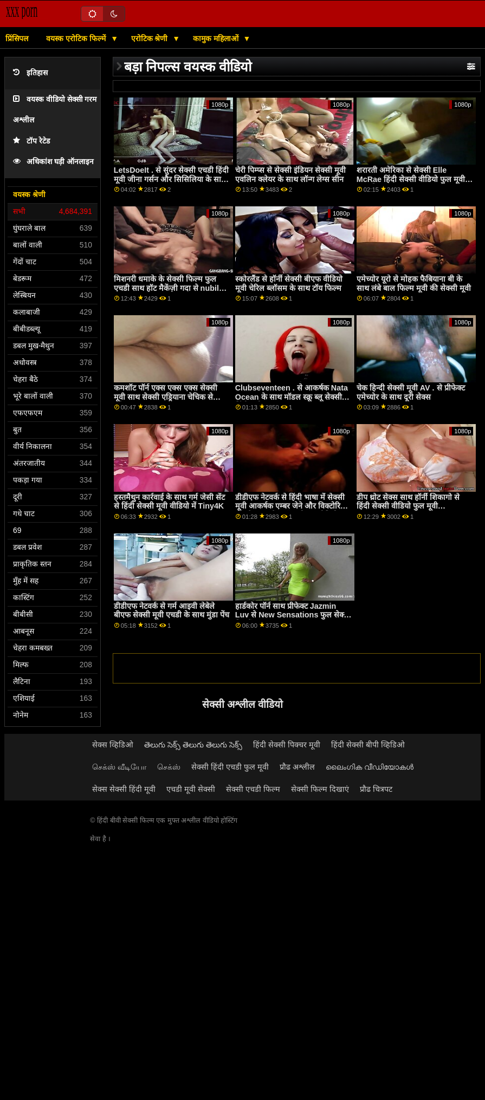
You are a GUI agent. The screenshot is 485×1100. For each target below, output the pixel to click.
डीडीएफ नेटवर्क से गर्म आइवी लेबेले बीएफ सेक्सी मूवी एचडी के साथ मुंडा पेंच (171, 611)
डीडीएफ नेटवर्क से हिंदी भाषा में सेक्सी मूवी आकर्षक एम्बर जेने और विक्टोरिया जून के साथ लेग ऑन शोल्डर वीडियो (291, 506)
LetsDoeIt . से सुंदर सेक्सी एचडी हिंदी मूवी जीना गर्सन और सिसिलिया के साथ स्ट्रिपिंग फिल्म (171, 179)
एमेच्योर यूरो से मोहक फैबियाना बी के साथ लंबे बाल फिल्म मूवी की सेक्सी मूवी (414, 283)
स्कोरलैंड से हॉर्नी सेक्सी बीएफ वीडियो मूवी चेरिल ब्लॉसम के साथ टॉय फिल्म (288, 283)
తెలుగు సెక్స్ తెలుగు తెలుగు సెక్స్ (193, 744)
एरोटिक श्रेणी (150, 38)
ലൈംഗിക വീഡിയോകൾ (369, 767)
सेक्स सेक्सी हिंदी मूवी (124, 789)
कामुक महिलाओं (217, 38)
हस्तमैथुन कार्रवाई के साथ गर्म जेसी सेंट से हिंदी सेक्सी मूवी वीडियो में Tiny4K (169, 502)
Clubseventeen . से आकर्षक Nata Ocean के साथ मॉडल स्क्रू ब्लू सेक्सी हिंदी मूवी (291, 396)
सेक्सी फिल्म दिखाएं (320, 789)
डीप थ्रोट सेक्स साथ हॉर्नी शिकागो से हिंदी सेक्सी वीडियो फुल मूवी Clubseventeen (408, 506)
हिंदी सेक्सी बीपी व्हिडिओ (368, 744)
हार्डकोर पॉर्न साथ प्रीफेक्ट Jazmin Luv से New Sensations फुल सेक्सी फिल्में (293, 615)
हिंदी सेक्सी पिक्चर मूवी (286, 744)
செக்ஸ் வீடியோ (119, 767)
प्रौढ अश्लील (297, 767)
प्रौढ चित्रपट (376, 789)
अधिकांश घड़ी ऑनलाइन (53, 162)
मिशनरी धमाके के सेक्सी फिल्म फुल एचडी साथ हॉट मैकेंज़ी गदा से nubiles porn (171, 288)
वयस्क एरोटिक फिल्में (77, 38)
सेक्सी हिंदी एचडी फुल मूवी (230, 767)
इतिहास (30, 73)
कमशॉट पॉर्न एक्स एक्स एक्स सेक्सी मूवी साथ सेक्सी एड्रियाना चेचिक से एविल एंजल (165, 396)
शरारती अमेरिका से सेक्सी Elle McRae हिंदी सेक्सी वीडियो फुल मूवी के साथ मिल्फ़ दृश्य (415, 179)
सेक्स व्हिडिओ (112, 744)
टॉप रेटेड (31, 141)
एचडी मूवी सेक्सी (190, 789)
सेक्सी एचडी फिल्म (253, 789)
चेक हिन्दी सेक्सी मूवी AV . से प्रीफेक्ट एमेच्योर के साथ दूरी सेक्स (411, 392)
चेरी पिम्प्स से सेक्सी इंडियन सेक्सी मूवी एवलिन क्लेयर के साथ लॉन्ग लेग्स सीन (290, 175)
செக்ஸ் (168, 767)
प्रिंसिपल (16, 38)
